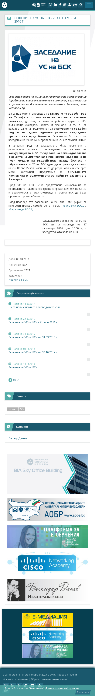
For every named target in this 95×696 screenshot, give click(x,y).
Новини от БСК (18, 279)
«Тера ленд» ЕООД (20, 209)
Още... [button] (14, 380)
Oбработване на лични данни (49, 679)
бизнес (12, 409)
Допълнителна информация (62, 688)
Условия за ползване (15, 679)
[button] (81, 5)
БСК (22, 409)
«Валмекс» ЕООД (73, 205)
